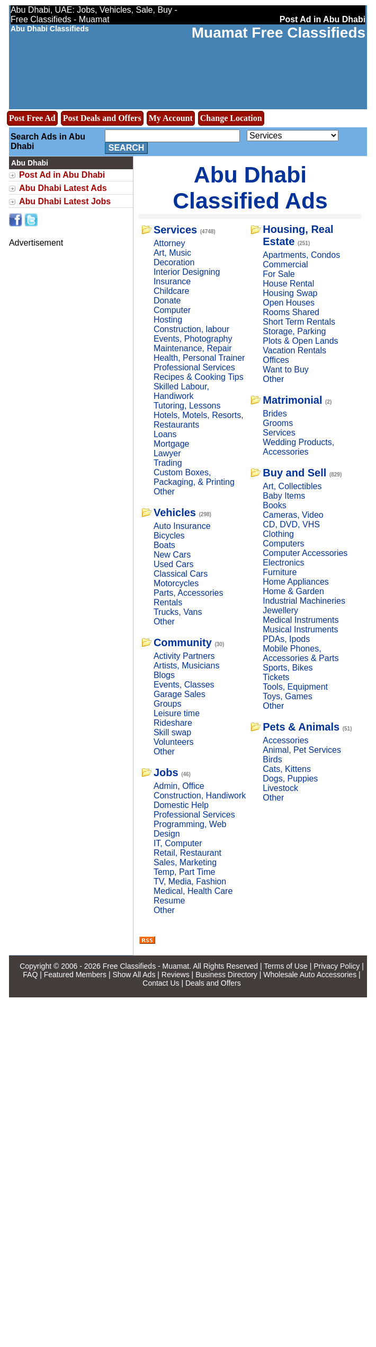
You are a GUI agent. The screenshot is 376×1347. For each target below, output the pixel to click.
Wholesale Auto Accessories (309, 974)
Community (183, 642)
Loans (165, 434)
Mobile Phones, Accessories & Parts (300, 653)
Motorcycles (176, 583)
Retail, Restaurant (187, 852)
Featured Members (75, 974)
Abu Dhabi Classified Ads (250, 187)
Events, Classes (184, 684)
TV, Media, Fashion (190, 881)
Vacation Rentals (294, 350)
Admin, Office (179, 785)
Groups (167, 703)
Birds (272, 759)
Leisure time (177, 713)
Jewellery (280, 610)
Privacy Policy (337, 966)
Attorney (169, 243)
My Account (171, 118)
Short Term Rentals (299, 321)
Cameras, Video (293, 514)
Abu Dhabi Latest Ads (63, 188)
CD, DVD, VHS (291, 524)
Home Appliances (296, 581)
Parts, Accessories (188, 592)
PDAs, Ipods (286, 639)
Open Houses (289, 302)
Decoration (174, 262)
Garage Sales (179, 694)
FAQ (30, 974)
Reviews (176, 974)
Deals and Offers (213, 983)
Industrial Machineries (304, 600)
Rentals (168, 602)
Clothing (278, 533)
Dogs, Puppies (290, 778)
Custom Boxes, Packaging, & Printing (194, 477)
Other (164, 491)
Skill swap (172, 732)
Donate (167, 300)
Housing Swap (290, 293)
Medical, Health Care (193, 891)
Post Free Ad (32, 118)
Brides (275, 413)
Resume (169, 900)
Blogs (164, 675)
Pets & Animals (301, 727)
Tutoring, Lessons (187, 405)
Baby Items (284, 495)
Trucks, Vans (178, 611)
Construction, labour (191, 329)
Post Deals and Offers (102, 118)
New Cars (172, 554)
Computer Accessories (305, 553)
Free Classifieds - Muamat (146, 966)
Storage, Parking (294, 331)
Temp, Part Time (184, 871)
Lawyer (167, 453)
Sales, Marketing (185, 862)
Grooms (278, 423)
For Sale (278, 274)
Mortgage (172, 443)
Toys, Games (287, 696)
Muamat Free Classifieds (278, 32)
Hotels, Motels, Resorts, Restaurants (199, 420)
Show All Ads (133, 974)
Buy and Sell (294, 473)
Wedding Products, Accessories (298, 447)
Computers (283, 543)
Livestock (280, 788)
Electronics (283, 562)
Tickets (276, 677)
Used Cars (174, 564)
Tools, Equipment (295, 686)
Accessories (285, 740)
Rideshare (173, 722)
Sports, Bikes (287, 667)
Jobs (166, 772)
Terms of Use (285, 966)
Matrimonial (292, 400)
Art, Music (172, 252)
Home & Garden (293, 591)
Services (175, 230)
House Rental (288, 283)
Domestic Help (181, 805)
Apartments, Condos (301, 254)
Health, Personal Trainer (199, 357)
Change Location (231, 118)
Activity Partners (184, 656)
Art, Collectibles (292, 486)
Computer (172, 310)
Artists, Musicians (186, 665)
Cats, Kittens (287, 769)
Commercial (285, 264)
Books (274, 505)
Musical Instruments (300, 629)
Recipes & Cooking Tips (199, 376)
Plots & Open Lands (300, 340)
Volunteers (174, 741)
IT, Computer (178, 843)
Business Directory (226, 974)
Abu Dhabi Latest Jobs (65, 201)
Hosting (168, 319)
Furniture (280, 572)
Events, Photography (193, 338)
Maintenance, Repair (193, 348)
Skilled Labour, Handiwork (181, 391)
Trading (168, 462)
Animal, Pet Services (302, 749)
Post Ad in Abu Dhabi (62, 174)
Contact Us (160, 983)
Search (127, 147)
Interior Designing (187, 271)
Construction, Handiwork (200, 795)
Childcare (172, 291)
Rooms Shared (291, 312)
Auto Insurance (182, 526)
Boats (164, 545)
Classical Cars (181, 573)
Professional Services (194, 367)
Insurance (172, 281)
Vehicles (175, 512)
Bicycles (169, 535)
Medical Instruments (300, 619)
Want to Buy (286, 369)
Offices (276, 359)
